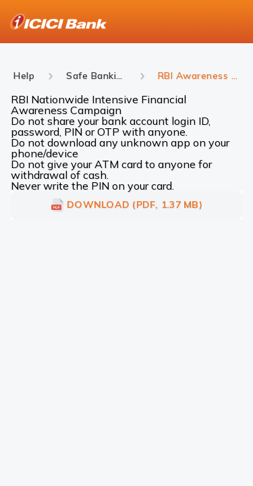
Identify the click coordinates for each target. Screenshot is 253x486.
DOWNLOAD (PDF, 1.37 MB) (126, 205)
